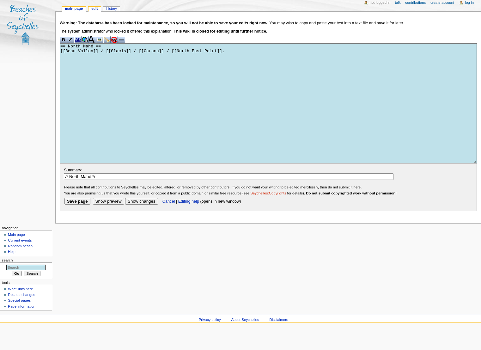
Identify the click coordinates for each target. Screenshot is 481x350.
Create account (442, 2)
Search (7, 284)
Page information (21, 330)
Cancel (168, 225)
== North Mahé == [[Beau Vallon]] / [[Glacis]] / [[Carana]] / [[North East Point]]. (268, 115)
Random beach (20, 270)
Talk (398, 2)
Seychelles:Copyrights (268, 217)
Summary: (73, 194)
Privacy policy (210, 343)
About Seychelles (245, 343)
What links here (20, 313)
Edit (94, 8)
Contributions (415, 2)
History (111, 8)
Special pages (19, 324)
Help (11, 275)
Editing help (188, 225)
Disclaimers (279, 343)
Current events (20, 264)
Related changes (21, 318)
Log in (469, 2)
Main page (74, 8)
